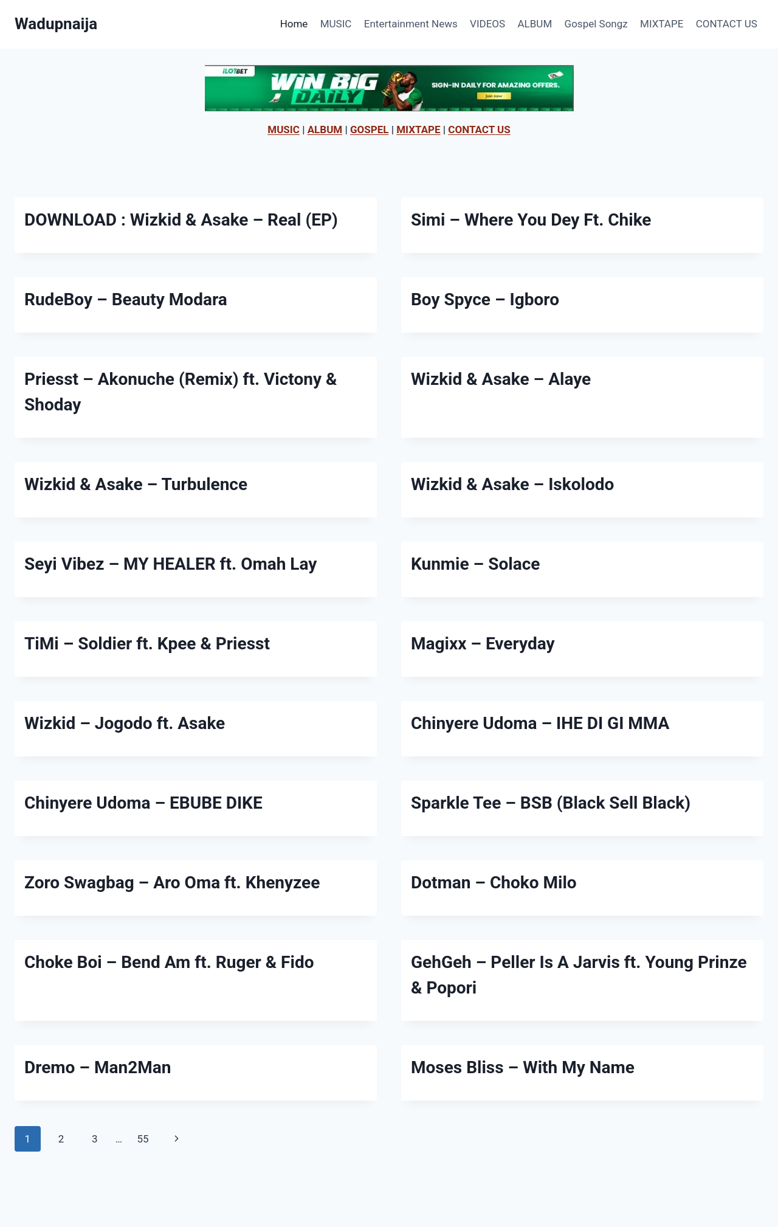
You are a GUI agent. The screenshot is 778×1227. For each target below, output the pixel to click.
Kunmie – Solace (475, 564)
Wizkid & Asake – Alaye (501, 379)
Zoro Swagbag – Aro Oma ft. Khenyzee (172, 883)
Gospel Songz (596, 24)
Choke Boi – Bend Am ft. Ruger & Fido (169, 962)
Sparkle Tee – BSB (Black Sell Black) (550, 803)
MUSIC (336, 24)
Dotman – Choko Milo (494, 883)
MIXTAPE (661, 24)
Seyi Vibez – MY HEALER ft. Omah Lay (170, 564)
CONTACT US (726, 24)
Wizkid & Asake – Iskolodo (512, 484)
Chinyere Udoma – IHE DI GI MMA (540, 723)
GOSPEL (369, 129)
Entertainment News (411, 24)
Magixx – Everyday (483, 644)
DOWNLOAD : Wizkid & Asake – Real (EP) (181, 220)
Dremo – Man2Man (97, 1067)
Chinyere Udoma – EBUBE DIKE (143, 803)
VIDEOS (487, 24)
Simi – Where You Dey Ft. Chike (531, 220)
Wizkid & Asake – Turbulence (135, 484)
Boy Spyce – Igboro (485, 299)
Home (294, 24)
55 (142, 1139)
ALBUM (535, 24)
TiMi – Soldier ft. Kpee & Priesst (147, 644)
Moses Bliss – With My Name (523, 1067)
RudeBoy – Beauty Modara (125, 299)
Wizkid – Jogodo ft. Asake (124, 723)
